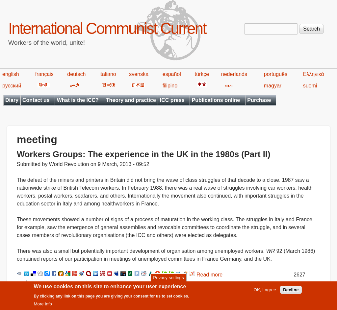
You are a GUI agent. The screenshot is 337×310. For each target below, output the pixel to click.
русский (11, 85)
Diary (11, 100)
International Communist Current (107, 28)
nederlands (234, 74)
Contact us (36, 100)
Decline (290, 291)
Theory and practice (131, 100)
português (275, 74)
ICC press (172, 100)
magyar (272, 85)
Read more (209, 274)
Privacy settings (168, 279)
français (44, 74)
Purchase (259, 100)
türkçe (201, 74)
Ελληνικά (313, 74)
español (172, 74)
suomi (310, 85)
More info (43, 306)
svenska (138, 74)
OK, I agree (265, 291)
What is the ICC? (78, 100)
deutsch (76, 74)
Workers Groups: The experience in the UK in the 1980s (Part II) (143, 154)
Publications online (216, 100)
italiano (107, 74)
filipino (170, 85)
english (10, 74)
